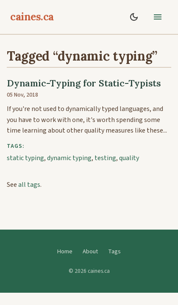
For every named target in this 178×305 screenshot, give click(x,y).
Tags (114, 251)
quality (129, 158)
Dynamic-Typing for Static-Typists (84, 83)
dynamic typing (69, 158)
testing (105, 158)
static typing (25, 158)
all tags (29, 184)
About (90, 251)
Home (64, 251)
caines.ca (32, 16)
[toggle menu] (157, 17)
